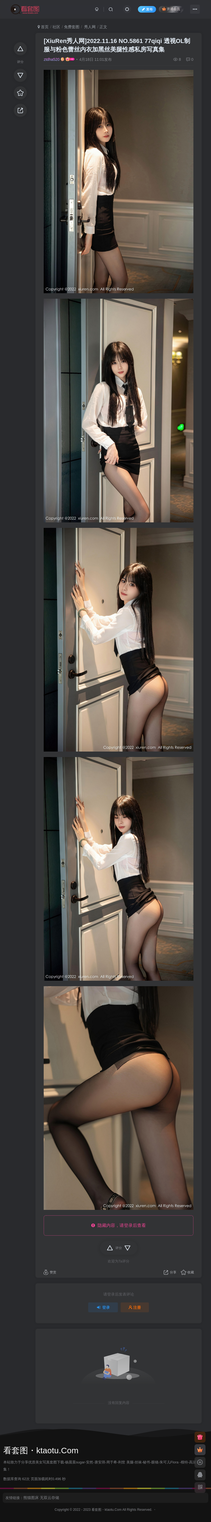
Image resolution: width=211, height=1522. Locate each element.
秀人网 (89, 27)
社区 (56, 27)
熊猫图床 (31, 1497)
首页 (43, 27)
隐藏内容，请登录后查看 (118, 1225)
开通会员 (171, 9)
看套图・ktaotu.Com (106, 1510)
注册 (135, 1307)
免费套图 (71, 27)
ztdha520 (52, 59)
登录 (103, 1307)
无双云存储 (49, 1497)
